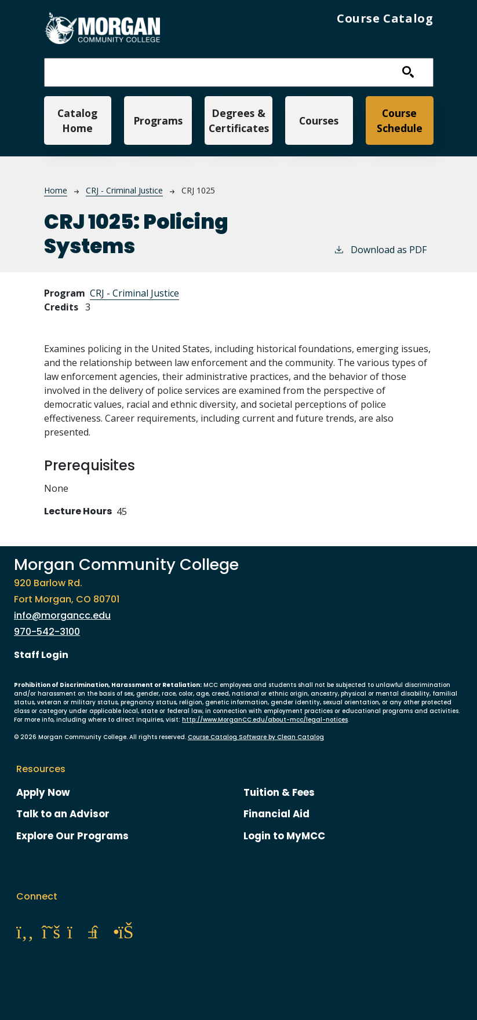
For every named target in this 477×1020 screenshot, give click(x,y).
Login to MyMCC (284, 836)
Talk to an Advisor (63, 814)
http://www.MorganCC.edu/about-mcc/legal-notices (265, 719)
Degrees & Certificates (239, 120)
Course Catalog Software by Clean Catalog (256, 737)
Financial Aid (276, 814)
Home (55, 190)
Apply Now (43, 792)
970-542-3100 (47, 631)
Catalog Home (77, 120)
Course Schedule (400, 120)
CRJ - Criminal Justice (124, 190)
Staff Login (41, 654)
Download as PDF (380, 249)
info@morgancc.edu (62, 615)
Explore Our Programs (72, 836)
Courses (318, 120)
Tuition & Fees (279, 792)
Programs (158, 120)
